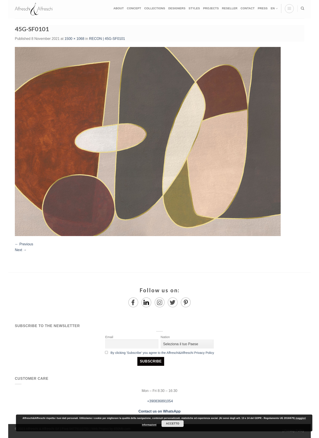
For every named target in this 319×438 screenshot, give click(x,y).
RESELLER (229, 8)
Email (109, 337)
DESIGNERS (177, 8)
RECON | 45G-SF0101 (107, 39)
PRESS (263, 8)
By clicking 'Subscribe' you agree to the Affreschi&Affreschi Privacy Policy (162, 353)
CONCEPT (134, 8)
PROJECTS (211, 8)
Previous (24, 244)
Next (21, 250)
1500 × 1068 (74, 39)
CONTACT (248, 8)
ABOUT (118, 8)
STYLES (194, 8)
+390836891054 (159, 401)
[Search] (302, 8)
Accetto (172, 423)
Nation (165, 337)
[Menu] (289, 8)
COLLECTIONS (154, 8)
